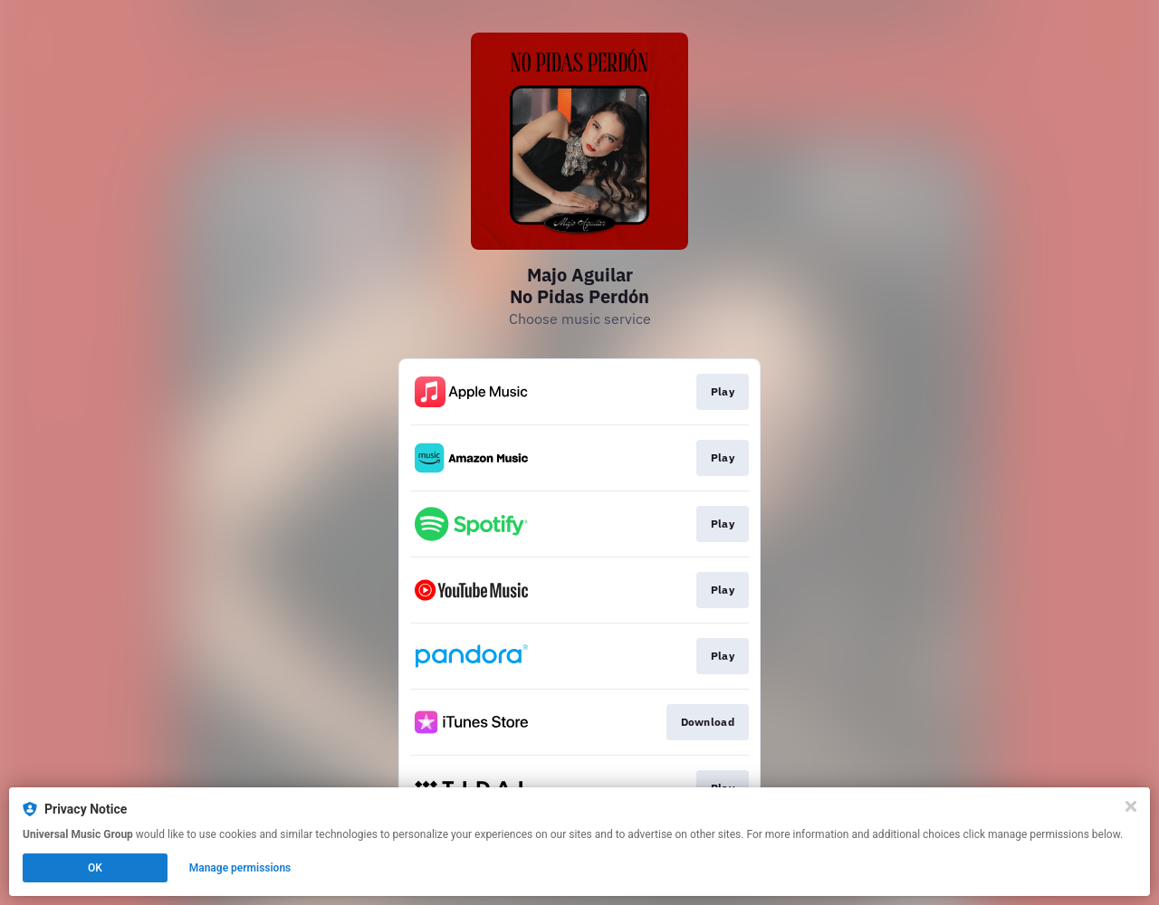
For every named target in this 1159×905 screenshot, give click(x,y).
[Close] (1130, 806)
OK (95, 868)
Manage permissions (240, 868)
